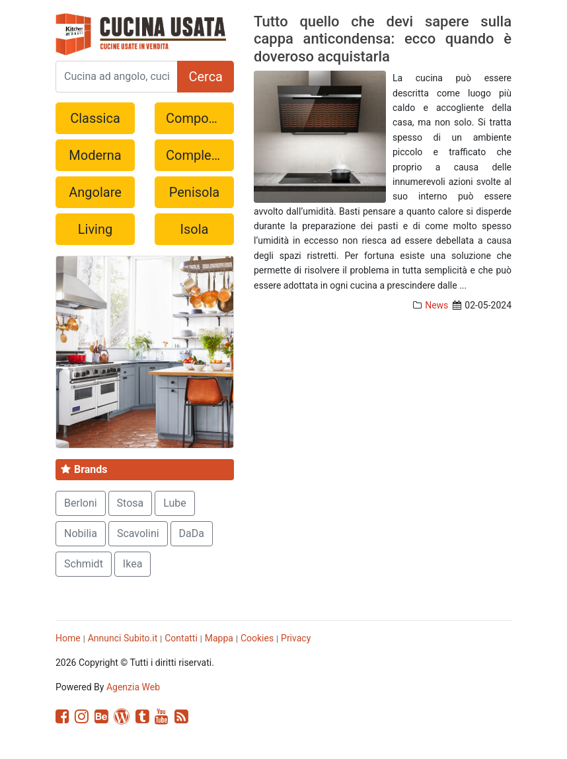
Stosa (130, 503)
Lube (174, 503)
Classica (95, 118)
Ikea (133, 564)
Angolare (95, 192)
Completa (194, 155)
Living (95, 229)
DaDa (191, 533)
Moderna (95, 155)
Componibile (200, 118)
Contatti (181, 638)
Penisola (194, 192)
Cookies (257, 638)
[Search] (117, 76)
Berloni (80, 503)
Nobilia (80, 533)
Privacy (296, 638)
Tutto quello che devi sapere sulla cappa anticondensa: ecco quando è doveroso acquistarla (382, 39)
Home (68, 638)
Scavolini (138, 533)
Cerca (205, 77)
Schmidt (83, 564)
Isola (194, 229)
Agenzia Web (133, 687)
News (436, 305)
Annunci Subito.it (123, 638)
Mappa (219, 638)
